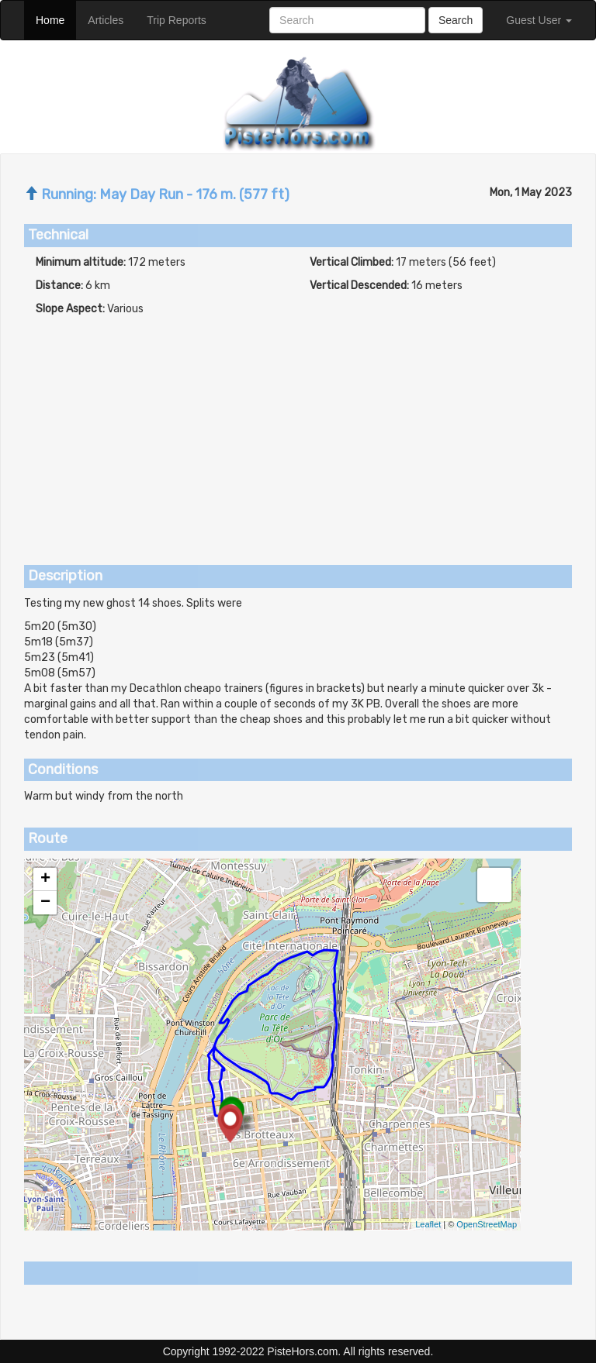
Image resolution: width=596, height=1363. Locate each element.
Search (455, 20)
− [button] (45, 902)
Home (56, 19)
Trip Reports (182, 19)
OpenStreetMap (486, 1224)
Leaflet (428, 1224)
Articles (111, 19)
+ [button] (45, 879)
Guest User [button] (539, 20)
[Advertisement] (298, 433)
